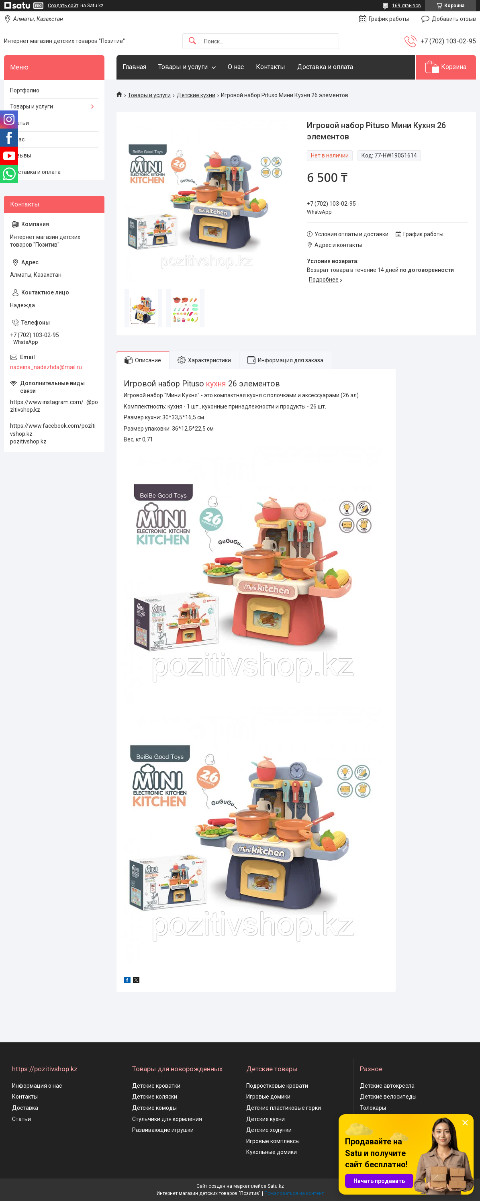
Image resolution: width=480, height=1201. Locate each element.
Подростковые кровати (277, 1086)
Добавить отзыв (454, 19)
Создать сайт (63, 5)
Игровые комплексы (273, 1141)
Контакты (270, 67)
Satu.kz (276, 1186)
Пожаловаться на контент (294, 1193)
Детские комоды (154, 1108)
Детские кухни (196, 95)
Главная (134, 67)
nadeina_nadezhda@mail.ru (46, 367)
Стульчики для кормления (167, 1119)
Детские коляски (154, 1096)
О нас (236, 67)
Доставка (25, 1108)
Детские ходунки (269, 1130)
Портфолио (24, 90)
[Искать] (192, 41)
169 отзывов (406, 5)
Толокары (373, 1108)
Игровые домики (268, 1096)
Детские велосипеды (388, 1096)
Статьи (19, 123)
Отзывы (20, 155)
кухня (216, 383)
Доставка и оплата (325, 67)
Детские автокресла (387, 1086)
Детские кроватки (156, 1086)
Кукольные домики (271, 1152)
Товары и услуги (183, 67)
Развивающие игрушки (163, 1130)
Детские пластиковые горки (283, 1108)
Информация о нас (37, 1086)
